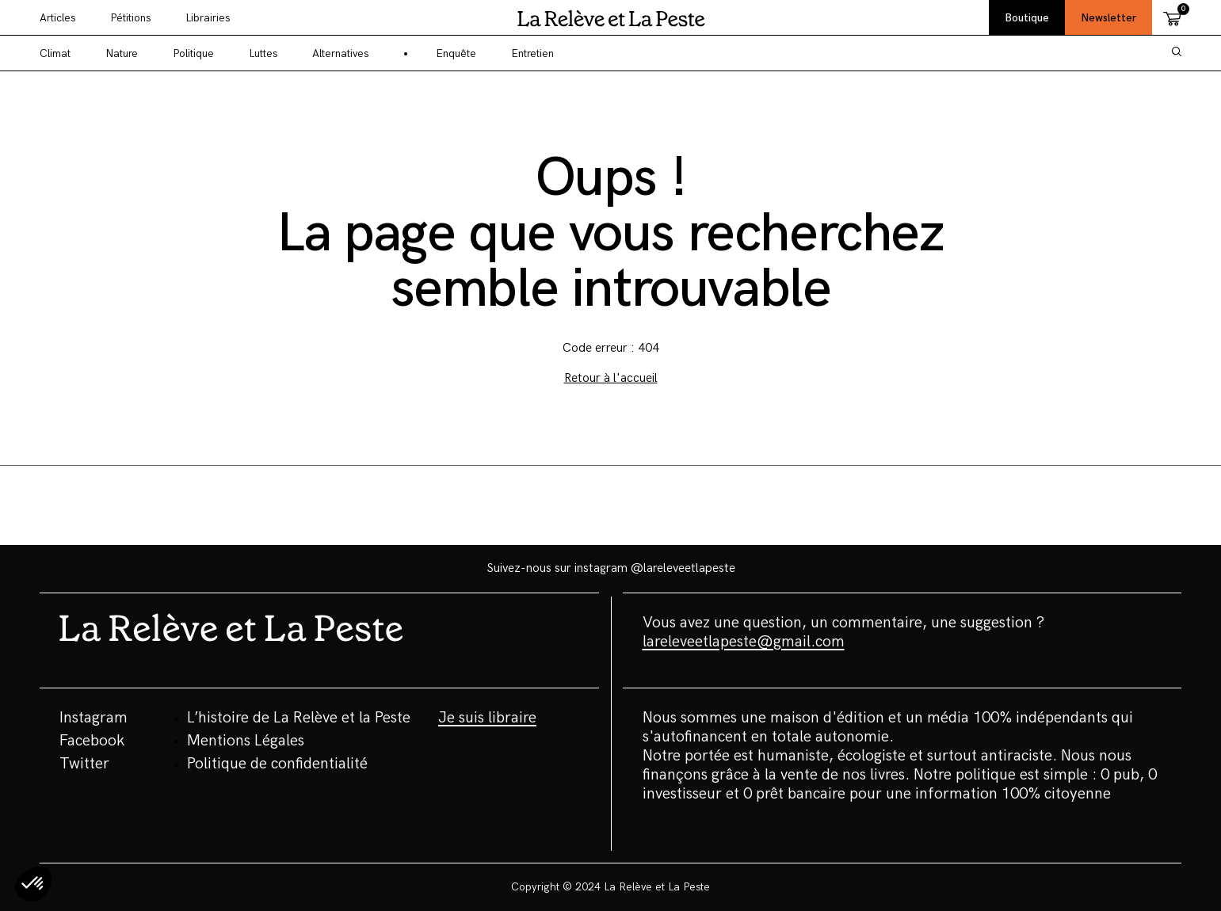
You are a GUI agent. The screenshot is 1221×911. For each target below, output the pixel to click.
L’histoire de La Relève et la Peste (298, 717)
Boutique (1027, 18)
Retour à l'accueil (611, 378)
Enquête (456, 53)
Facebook (91, 740)
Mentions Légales (245, 740)
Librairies (207, 18)
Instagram (93, 717)
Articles (57, 18)
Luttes (263, 53)
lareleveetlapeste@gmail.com (744, 641)
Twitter (84, 763)
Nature (121, 53)
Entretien (532, 53)
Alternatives (340, 53)
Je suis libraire (487, 717)
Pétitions (130, 18)
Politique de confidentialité (277, 763)
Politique (193, 53)
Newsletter (1108, 18)
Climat (55, 53)
